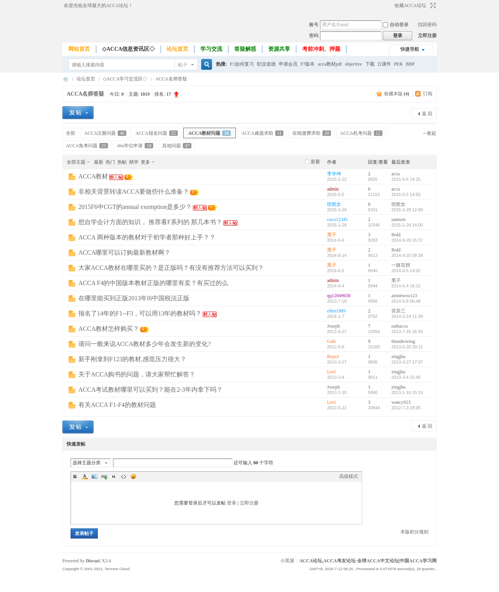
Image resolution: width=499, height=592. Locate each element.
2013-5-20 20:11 (407, 346)
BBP (410, 64)
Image (94, 476)
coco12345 (337, 219)
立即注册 (427, 35)
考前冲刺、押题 (321, 49)
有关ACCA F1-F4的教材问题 (117, 404)
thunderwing (403, 341)
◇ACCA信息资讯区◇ (128, 49)
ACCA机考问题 (361, 133)
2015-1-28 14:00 (407, 225)
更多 (145, 162)
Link (104, 476)
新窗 (315, 161)
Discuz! (93, 560)
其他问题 (176, 145)
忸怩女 (334, 204)
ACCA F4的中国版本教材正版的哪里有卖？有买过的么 (153, 283)
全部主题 (76, 162)
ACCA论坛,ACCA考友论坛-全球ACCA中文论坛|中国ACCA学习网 (65, 79)
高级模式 (348, 476)
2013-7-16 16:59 (407, 331)
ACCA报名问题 (156, 133)
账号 (314, 24)
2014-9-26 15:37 (407, 240)
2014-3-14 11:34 (407, 316)
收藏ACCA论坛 (410, 5)
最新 (98, 162)
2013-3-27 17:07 (407, 362)
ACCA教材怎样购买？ (108, 328)
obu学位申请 (135, 145)
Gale (331, 341)
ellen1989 (336, 311)
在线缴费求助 (311, 133)
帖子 (183, 65)
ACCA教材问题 (209, 133)
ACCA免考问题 (87, 145)
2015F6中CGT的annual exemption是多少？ (135, 206)
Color (84, 476)
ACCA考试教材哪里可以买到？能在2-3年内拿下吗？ (150, 389)
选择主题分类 (87, 462)
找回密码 (427, 24)
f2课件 (384, 64)
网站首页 (79, 49)
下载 (370, 64)
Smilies (133, 476)
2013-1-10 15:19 (407, 392)
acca (395, 174)
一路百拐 (400, 265)
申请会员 (288, 64)
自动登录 (396, 24)
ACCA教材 (93, 176)
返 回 (427, 113)
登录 (231, 503)
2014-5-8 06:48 (406, 301)
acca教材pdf (330, 64)
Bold (395, 234)
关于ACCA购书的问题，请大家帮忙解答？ (136, 374)
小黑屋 (287, 560)
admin (333, 189)
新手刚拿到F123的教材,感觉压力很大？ (132, 359)
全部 (70, 133)
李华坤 (334, 174)
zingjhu (398, 356)
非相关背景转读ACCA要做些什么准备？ (133, 191)
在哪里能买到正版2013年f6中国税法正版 (133, 298)
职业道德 (266, 64)
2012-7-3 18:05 (406, 407)
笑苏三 (398, 311)
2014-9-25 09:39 (407, 255)
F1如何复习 (242, 64)
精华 (133, 162)
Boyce (333, 356)
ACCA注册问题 (105, 133)
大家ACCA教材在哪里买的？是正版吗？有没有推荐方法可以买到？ (171, 267)
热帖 (122, 162)
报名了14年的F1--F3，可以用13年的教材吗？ (140, 313)
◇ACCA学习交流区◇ (125, 79)
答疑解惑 (245, 49)
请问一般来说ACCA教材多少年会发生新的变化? (144, 344)
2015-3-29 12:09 (407, 209)
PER (398, 64)
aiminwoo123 (404, 295)
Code (123, 476)
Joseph (333, 326)
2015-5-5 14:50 (406, 194)
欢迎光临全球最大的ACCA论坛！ (98, 5)
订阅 (427, 93)
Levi (331, 371)
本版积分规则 (414, 532)
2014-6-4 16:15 (406, 286)
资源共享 (279, 49)
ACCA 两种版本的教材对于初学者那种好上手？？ (147, 237)
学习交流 (211, 49)
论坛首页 (177, 49)
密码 (314, 35)
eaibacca (399, 326)
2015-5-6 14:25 (406, 179)
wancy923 (401, 402)
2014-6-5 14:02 (406, 270)
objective (353, 64)
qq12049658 (338, 295)
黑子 (331, 234)
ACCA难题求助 (262, 133)
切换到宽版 (432, 5)
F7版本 (308, 64)
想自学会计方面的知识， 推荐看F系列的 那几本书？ (150, 222)
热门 (110, 162)
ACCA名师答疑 (171, 79)
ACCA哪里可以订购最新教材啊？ (124, 252)
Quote (114, 476)
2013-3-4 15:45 (406, 377)
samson (398, 219)
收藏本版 (396, 93)
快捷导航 (409, 49)
